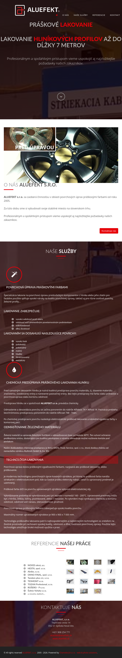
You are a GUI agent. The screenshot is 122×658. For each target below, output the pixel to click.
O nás (65, 15)
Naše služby (81, 15)
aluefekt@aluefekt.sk (61, 635)
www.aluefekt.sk (61, 638)
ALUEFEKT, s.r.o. (29, 652)
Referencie (98, 15)
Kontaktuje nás (109, 230)
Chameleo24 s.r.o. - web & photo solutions (78, 652)
